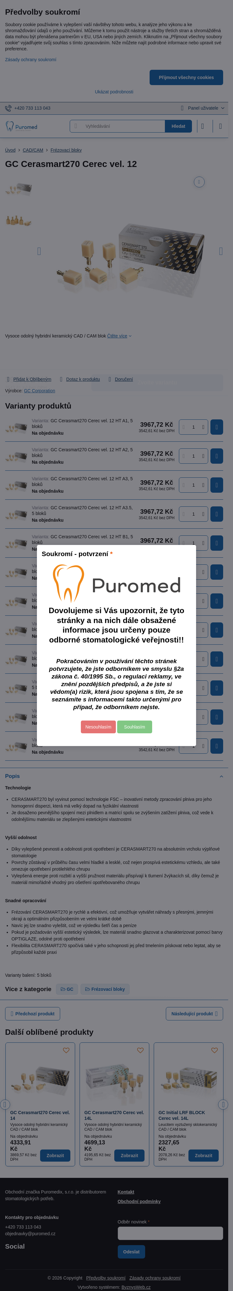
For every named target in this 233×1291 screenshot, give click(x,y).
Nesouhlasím (98, 726)
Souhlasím (134, 726)
